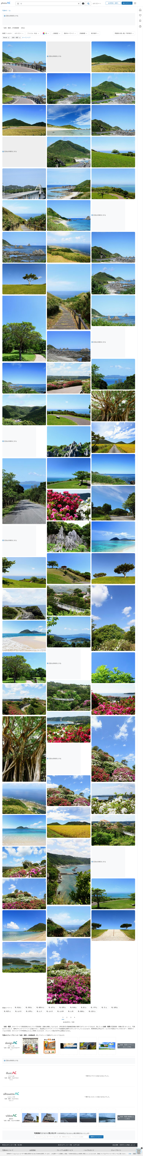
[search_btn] (88, 3)
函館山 (70, 1011)
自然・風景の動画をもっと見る (126, 1118)
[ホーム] (140, 10)
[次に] (75, 1017)
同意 (134, 1153)
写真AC (4, 10)
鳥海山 (73, 1007)
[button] (78, 3)
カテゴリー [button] (97, 3)
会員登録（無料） (113, 3)
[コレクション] (140, 21)
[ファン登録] (140, 15)
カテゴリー (19, 33)
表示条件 (94, 33)
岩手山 (52, 1007)
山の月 (38, 1011)
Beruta (6, 38)
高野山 (62, 1007)
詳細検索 (83, 33)
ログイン (127, 3)
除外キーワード (70, 33)
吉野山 (18, 1011)
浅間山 (114, 1007)
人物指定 (56, 33)
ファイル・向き (33, 33)
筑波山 (18, 1007)
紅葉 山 (81, 1011)
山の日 (7, 1011)
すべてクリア (26, 37)
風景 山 (125, 1007)
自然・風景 (16, 38)
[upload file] (83, 3)
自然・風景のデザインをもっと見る (126, 1046)
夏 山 (83, 1007)
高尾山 (29, 1007)
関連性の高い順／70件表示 (124, 33)
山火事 (49, 1011)
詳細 (130, 1153)
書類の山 (40, 1007)
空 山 (104, 1007)
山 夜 (59, 1011)
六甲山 (94, 1007)
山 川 (28, 1011)
